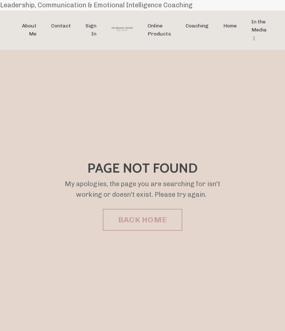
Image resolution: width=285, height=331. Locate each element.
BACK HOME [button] (142, 219)
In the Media (259, 30)
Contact (61, 26)
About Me (29, 30)
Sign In (91, 30)
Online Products (159, 30)
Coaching (197, 26)
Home (230, 26)
